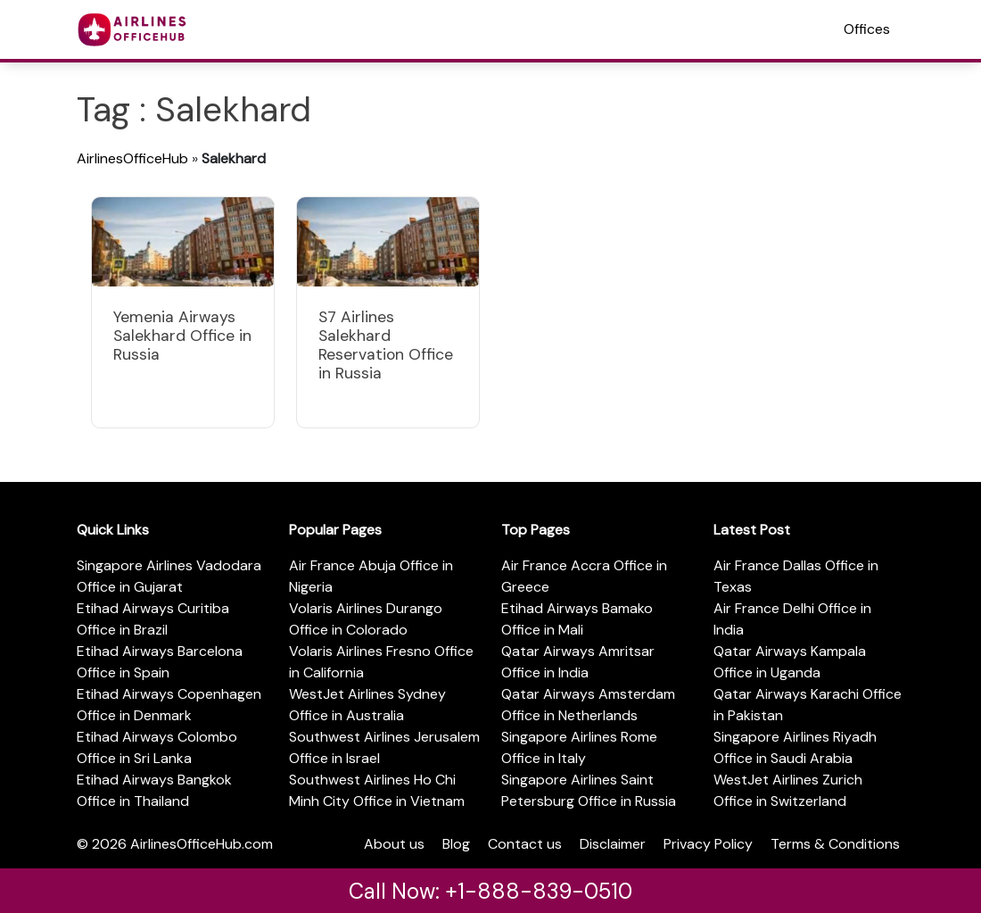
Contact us (525, 843)
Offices (867, 29)
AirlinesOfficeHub (132, 158)
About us (394, 843)
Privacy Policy (708, 843)
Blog (456, 843)
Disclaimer (613, 843)
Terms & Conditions (835, 843)
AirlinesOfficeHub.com (201, 843)
